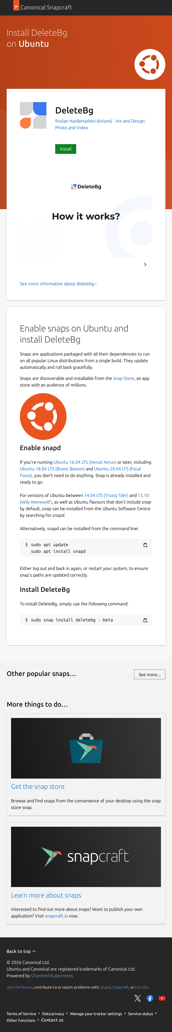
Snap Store (123, 378)
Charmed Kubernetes (52, 975)
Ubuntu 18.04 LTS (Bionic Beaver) (52, 468)
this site (142, 987)
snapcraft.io (56, 915)
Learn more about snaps (46, 895)
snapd (105, 987)
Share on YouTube (162, 998)
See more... (150, 674)
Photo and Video (71, 127)
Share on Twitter (137, 998)
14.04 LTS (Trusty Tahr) (106, 495)
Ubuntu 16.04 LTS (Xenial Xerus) (85, 462)
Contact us (52, 1019)
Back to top (21, 951)
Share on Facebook (150, 998)
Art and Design (130, 120)
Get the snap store (38, 786)
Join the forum (19, 987)
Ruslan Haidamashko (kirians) (84, 120)
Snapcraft (120, 987)
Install (66, 148)
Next (145, 264)
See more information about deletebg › (58, 283)
